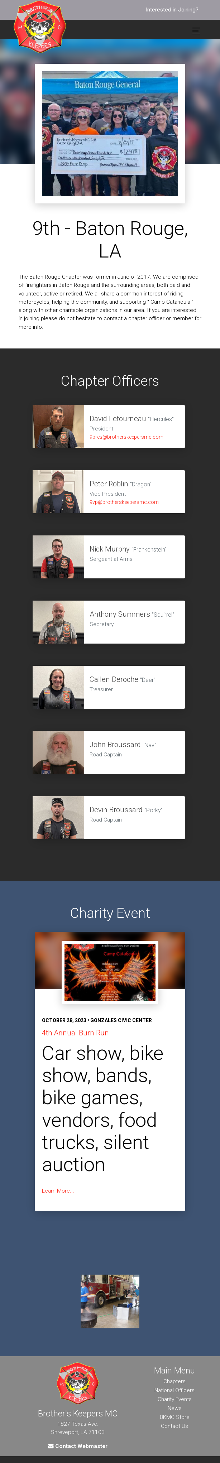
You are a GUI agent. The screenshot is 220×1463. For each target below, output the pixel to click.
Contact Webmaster (77, 1446)
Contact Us (174, 1426)
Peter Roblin (109, 484)
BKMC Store (175, 1417)
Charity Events (175, 1399)
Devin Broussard (116, 809)
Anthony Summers (120, 614)
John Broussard (115, 744)
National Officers (174, 1390)
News (175, 1408)
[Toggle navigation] (194, 31)
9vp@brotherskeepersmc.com (124, 502)
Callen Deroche (114, 679)
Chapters (174, 1381)
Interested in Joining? (172, 9)
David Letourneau (119, 418)
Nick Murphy (110, 549)
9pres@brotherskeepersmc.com (126, 437)
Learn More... (58, 1191)
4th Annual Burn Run (75, 1033)
